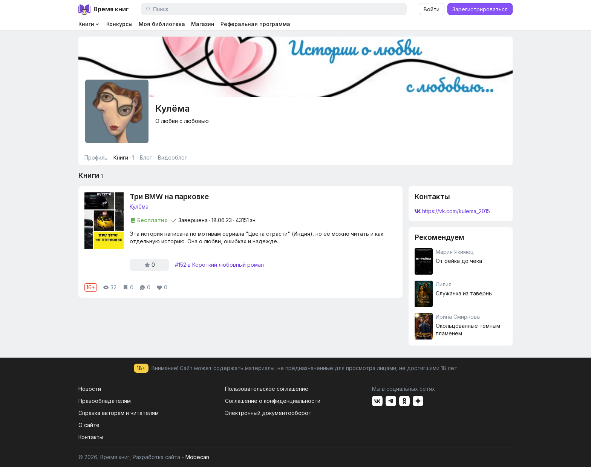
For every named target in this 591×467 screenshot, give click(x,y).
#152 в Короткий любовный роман (219, 264)
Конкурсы (119, 24)
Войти (431, 9)
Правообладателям (104, 401)
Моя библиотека (162, 24)
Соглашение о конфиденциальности (272, 401)
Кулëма (139, 206)
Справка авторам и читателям (118, 413)
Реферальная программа (255, 24)
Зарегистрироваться (480, 9)
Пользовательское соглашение (266, 389)
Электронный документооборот (268, 413)
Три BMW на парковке (169, 196)
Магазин (202, 24)
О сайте (89, 425)
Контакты (90, 437)
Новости (89, 389)
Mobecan (197, 457)
